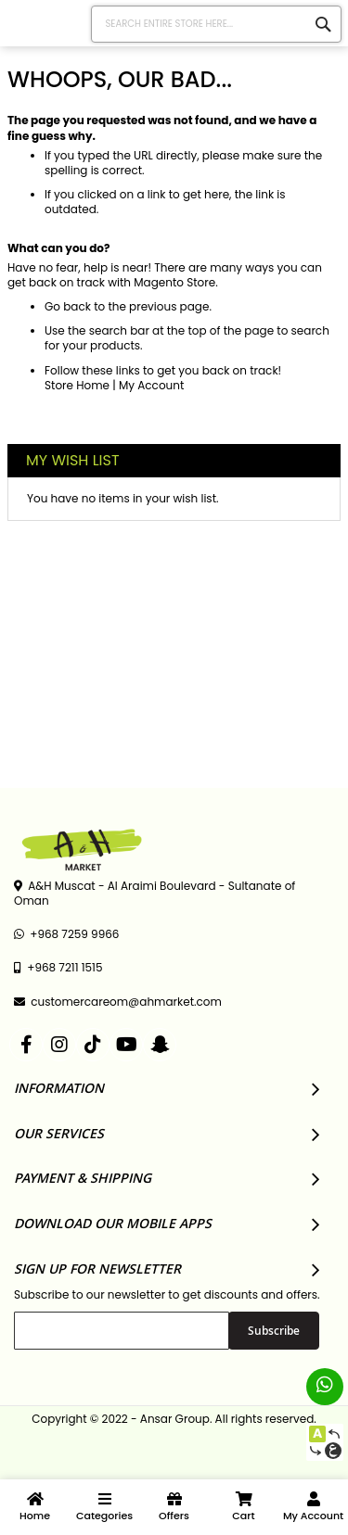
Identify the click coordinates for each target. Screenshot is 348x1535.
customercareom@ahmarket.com (118, 1002)
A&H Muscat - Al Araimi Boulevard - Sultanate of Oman (154, 893)
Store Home (77, 385)
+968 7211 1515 (58, 967)
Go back (68, 306)
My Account (151, 385)
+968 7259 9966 (66, 934)
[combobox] (216, 24)
